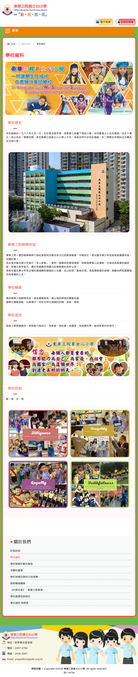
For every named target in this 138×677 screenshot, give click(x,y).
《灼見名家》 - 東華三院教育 (26, 590)
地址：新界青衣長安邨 (19, 642)
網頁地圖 (36, 668)
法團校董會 (16, 570)
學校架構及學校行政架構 (24, 577)
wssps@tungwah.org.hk (29, 659)
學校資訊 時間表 (19, 603)
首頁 (13, 44)
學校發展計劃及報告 (21, 563)
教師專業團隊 (17, 583)
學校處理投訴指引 (20, 596)
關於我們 (26, 44)
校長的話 (15, 550)
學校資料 (15, 557)
